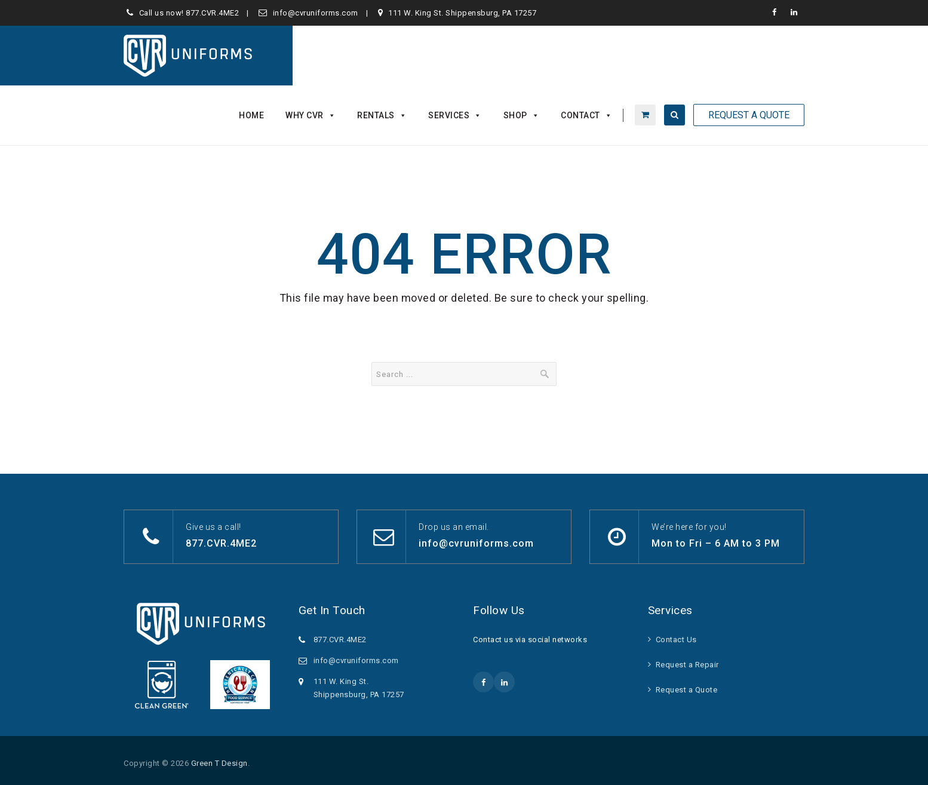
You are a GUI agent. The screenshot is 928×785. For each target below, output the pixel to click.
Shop (521, 115)
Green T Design (219, 763)
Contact (586, 115)
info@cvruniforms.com (315, 12)
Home (251, 115)
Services (455, 115)
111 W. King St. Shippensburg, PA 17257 (462, 12)
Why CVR (310, 115)
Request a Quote (687, 689)
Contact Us (676, 639)
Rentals (382, 115)
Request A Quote (748, 115)
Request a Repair (687, 664)
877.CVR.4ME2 (212, 12)
